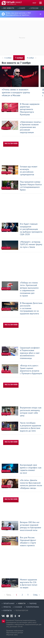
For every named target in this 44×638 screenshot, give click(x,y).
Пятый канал (8, 603)
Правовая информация (14, 631)
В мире (22, 8)
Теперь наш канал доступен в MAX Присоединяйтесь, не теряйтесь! (18, 14)
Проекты (7, 607)
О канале (18, 607)
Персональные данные (14, 632)
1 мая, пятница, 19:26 (11, 4)
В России (34, 8)
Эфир (34, 3)
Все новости (8, 8)
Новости (21, 603)
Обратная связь (12, 635)
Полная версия (21, 610)
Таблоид (32, 603)
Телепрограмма (32, 607)
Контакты (7, 610)
